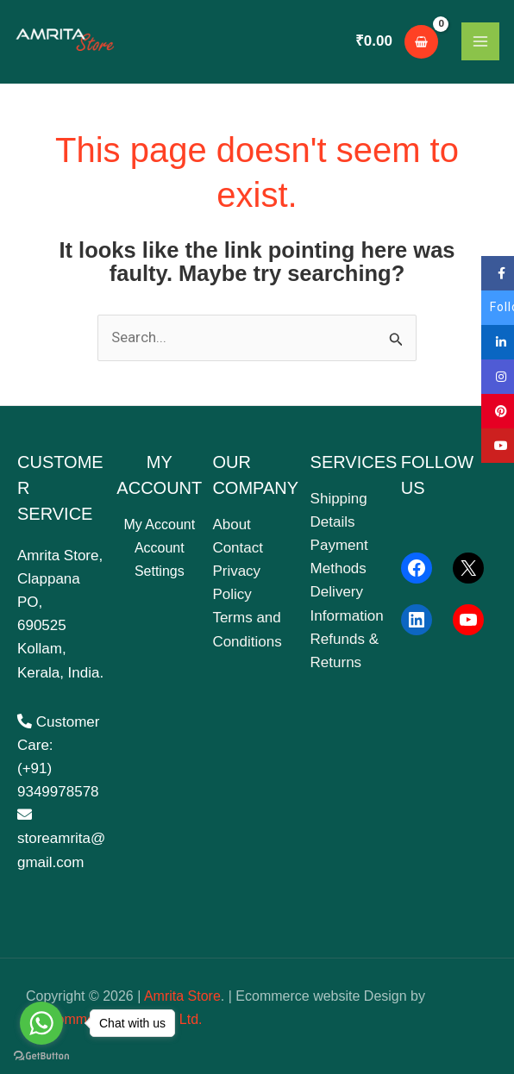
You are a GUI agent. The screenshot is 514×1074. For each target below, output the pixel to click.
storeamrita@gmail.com (61, 838)
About (231, 524)
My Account (159, 524)
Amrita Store (182, 996)
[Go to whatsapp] (41, 1023)
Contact (237, 548)
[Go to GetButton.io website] (41, 1056)
